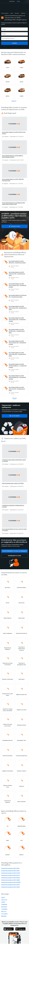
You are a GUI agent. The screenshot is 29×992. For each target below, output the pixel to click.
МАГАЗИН (12, 1)
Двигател (17, 13)
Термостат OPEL (15, 226)
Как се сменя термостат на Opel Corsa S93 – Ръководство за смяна (17, 296)
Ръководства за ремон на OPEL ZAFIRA (10, 875)
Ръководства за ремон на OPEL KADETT (10, 884)
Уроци (11, 13)
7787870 (3, 902)
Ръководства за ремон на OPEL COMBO (10, 880)
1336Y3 (3, 897)
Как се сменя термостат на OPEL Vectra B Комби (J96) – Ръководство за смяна (17, 377)
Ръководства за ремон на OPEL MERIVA (10, 877)
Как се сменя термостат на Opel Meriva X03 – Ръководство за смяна (17, 261)
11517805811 (4, 909)
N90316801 (3, 916)
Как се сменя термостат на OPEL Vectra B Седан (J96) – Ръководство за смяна (17, 319)
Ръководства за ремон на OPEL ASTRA (10, 868)
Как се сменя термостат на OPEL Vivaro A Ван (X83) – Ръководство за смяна (17, 354)
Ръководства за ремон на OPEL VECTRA (10, 873)
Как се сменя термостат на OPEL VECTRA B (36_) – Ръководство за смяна (17, 331)
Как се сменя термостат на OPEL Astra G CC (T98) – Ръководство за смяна (17, 273)
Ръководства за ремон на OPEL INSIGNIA (11, 882)
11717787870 (4, 913)
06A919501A (4, 906)
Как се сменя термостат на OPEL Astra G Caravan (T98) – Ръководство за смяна (17, 285)
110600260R (4, 904)
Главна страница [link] (4, 13)
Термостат (23, 13)
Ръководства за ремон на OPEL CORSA (10, 870)
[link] (14, 127)
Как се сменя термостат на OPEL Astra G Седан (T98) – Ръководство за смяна (18, 308)
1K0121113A (4, 899)
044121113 (3, 911)
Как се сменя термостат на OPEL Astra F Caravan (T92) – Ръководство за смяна (17, 342)
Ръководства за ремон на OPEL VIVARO (10, 887)
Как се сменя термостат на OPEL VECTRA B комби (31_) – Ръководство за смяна (17, 365)
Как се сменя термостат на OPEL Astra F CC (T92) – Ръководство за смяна (17, 389)
